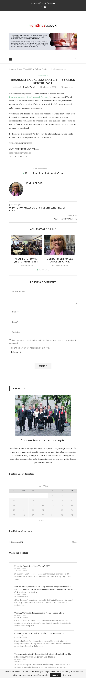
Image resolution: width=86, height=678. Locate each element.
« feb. (41, 520)
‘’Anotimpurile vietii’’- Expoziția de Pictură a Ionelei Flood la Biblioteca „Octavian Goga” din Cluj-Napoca (42, 655)
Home (12, 69)
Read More (68, 675)
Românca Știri (43, 76)
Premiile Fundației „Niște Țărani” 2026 (32, 566)
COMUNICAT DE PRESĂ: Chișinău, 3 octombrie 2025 (39, 633)
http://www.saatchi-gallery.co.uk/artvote (28, 97)
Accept (55, 675)
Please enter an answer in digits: (30, 348)
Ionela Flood (29, 87)
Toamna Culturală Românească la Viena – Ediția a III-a (39, 613)
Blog (19, 69)
